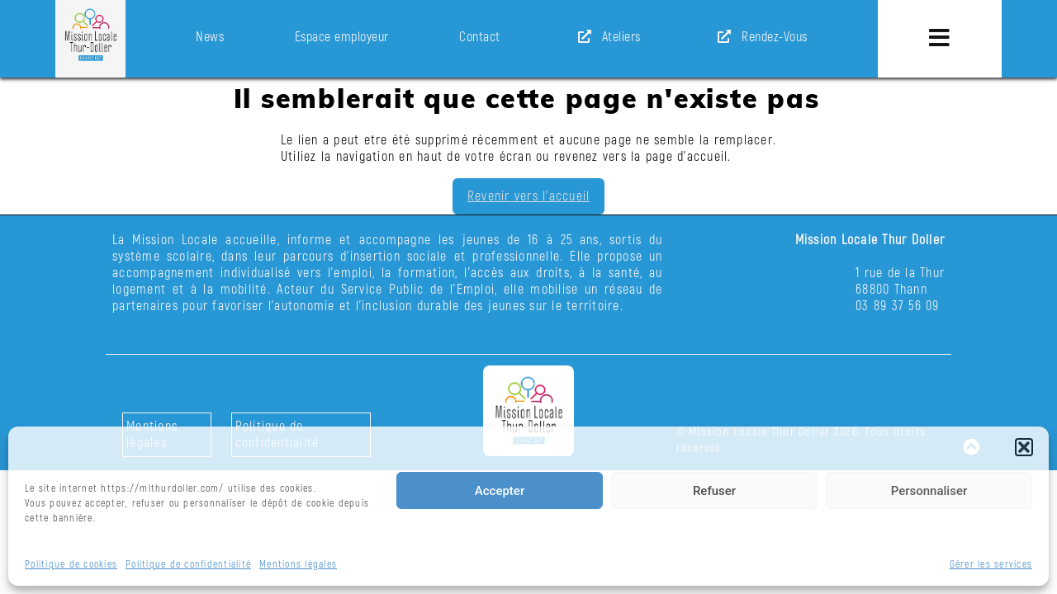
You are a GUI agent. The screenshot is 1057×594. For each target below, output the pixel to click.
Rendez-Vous (759, 38)
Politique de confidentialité (188, 565)
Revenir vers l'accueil (528, 197)
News (210, 38)
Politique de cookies (71, 565)
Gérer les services (991, 565)
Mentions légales (298, 565)
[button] (1024, 447)
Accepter (499, 490)
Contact (479, 38)
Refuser (714, 490)
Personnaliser (929, 490)
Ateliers (606, 38)
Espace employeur (342, 38)
